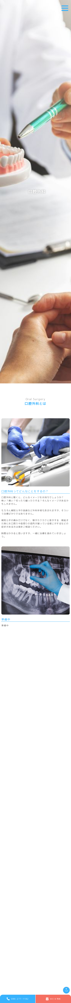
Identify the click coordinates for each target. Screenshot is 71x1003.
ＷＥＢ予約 (55, 999)
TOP (66, 991)
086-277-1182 (20, 999)
